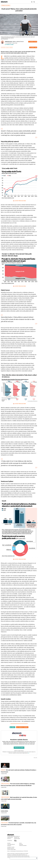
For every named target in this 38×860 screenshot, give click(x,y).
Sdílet (13, 727)
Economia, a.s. (17, 836)
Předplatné (9, 845)
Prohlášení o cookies (10, 847)
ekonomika (3, 47)
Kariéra (20, 843)
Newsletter (21, 844)
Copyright (9, 836)
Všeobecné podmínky (22, 845)
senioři (7, 47)
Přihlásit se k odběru (19, 747)
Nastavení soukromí (10, 848)
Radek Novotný (8, 41)
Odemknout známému (23, 727)
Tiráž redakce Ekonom (11, 844)
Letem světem (4, 811)
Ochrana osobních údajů (11, 849)
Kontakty (8, 843)
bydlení (11, 47)
